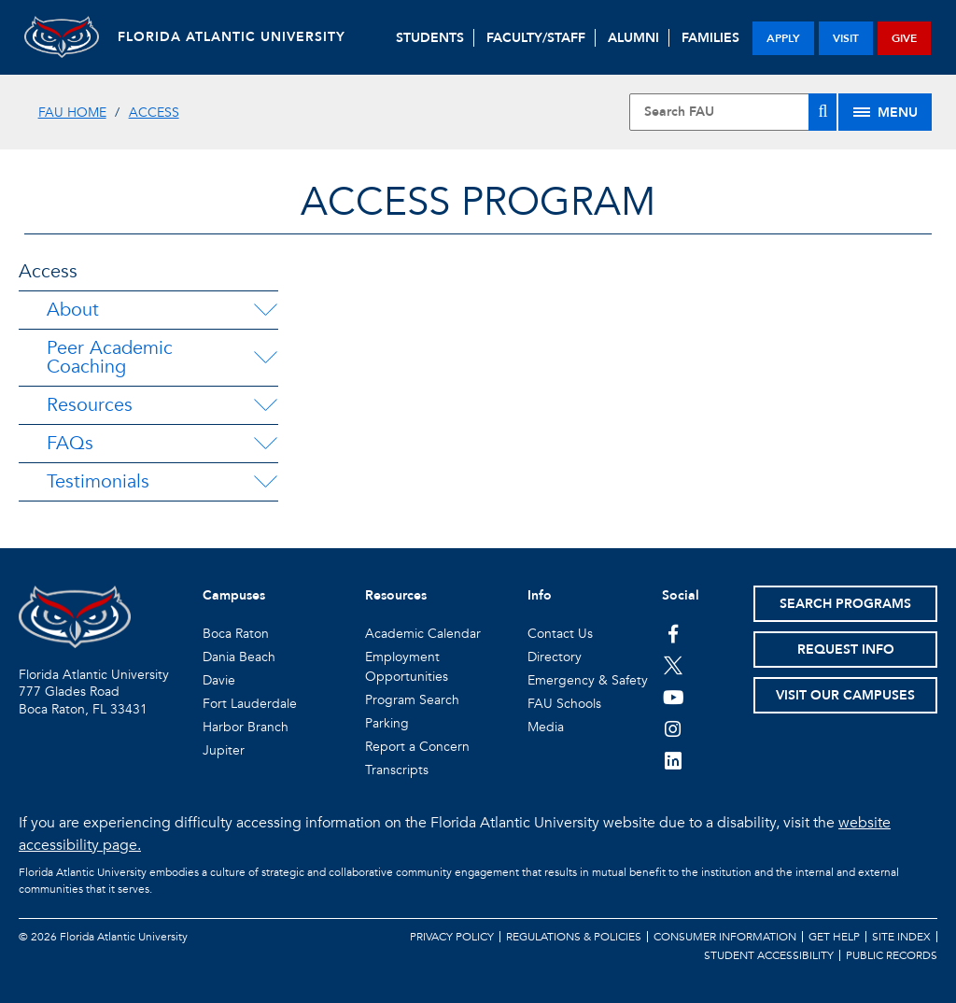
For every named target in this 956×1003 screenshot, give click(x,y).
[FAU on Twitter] (673, 665)
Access (154, 112)
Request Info (845, 649)
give (904, 38)
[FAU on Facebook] (673, 633)
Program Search (412, 700)
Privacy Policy (452, 936)
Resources (90, 404)
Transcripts (397, 770)
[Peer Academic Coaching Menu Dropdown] (265, 358)
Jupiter (224, 750)
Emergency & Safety (587, 680)
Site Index (901, 936)
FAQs (70, 443)
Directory (554, 657)
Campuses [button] (234, 595)
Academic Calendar (423, 634)
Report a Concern (417, 747)
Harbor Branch (245, 727)
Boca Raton (236, 634)
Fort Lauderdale (250, 704)
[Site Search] (732, 112)
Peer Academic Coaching (110, 357)
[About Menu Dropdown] (265, 310)
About (73, 309)
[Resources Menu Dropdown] (265, 405)
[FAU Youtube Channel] (673, 696)
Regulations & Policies (573, 936)
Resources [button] (396, 595)
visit (846, 38)
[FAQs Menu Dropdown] (265, 443)
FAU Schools (564, 704)
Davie (219, 680)
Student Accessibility (769, 955)
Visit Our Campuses (845, 695)
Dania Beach (239, 657)
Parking (387, 723)
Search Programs (845, 604)
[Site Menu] (885, 112)
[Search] (822, 112)
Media (545, 727)
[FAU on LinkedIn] (673, 760)
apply (783, 38)
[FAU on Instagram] (673, 728)
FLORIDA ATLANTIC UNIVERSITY (231, 37)
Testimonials (98, 481)
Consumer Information (725, 936)
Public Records (891, 955)
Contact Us (560, 634)
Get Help (834, 936)
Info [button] (539, 595)
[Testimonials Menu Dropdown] (265, 482)
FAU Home (72, 112)
